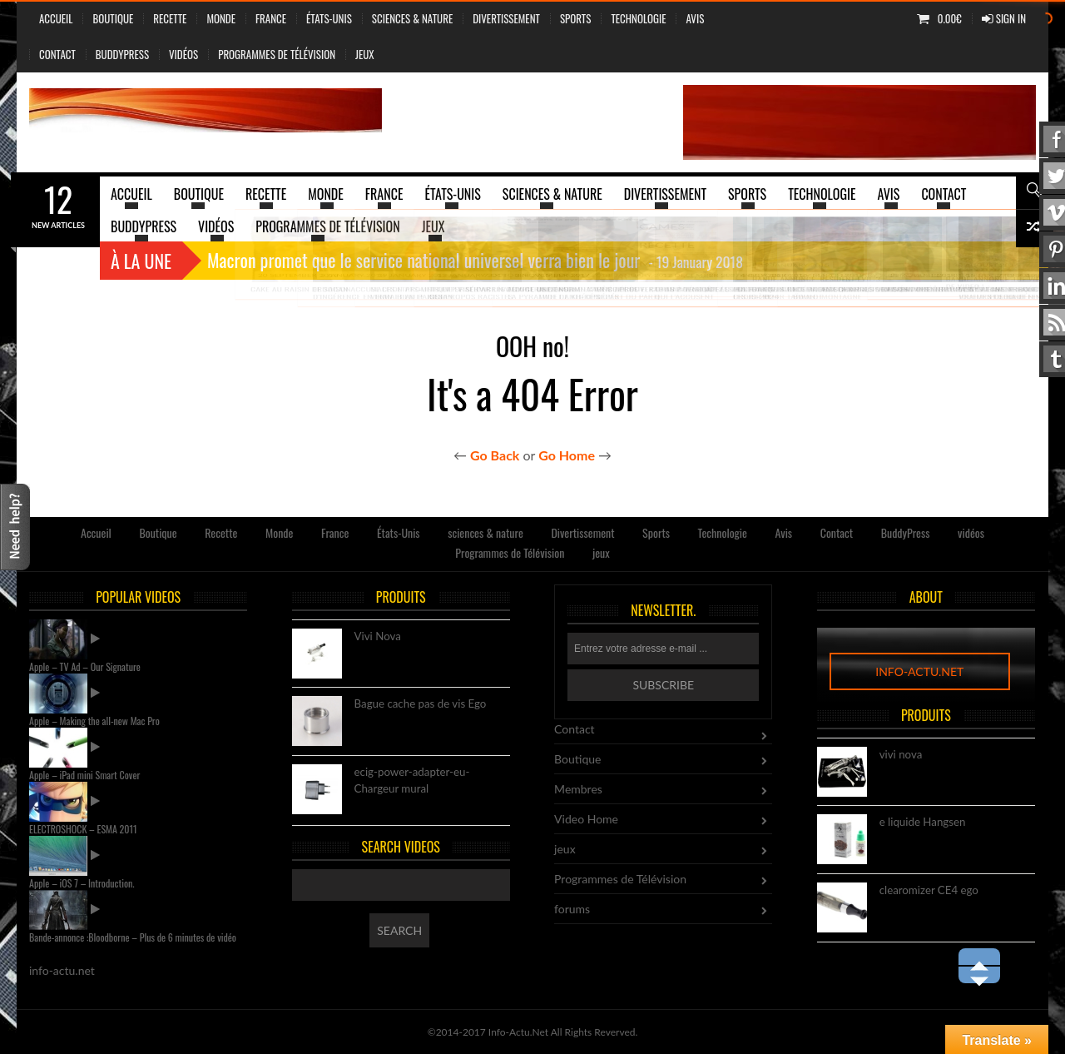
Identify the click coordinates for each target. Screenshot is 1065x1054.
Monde (220, 18)
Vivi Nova (377, 637)
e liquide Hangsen (922, 822)
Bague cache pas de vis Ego (420, 704)
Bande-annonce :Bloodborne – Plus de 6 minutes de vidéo (132, 937)
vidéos (183, 54)
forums (572, 909)
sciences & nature (412, 18)
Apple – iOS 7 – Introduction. (82, 883)
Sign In (1004, 18)
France (270, 18)
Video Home (586, 819)
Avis (695, 18)
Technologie (638, 18)
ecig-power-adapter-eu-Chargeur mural (412, 781)
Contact (57, 54)
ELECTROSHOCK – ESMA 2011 (83, 829)
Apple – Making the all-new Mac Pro (94, 720)
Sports (575, 18)
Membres (578, 789)
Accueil (55, 18)
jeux (364, 54)
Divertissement (506, 18)
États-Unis (329, 18)
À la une (141, 260)
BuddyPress (122, 54)
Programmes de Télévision (276, 54)
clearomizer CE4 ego (928, 890)
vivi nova (901, 755)
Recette (169, 18)
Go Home (566, 455)
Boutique (112, 18)
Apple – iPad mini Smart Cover (84, 775)
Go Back (494, 455)
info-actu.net (919, 671)
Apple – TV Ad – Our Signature (85, 666)
